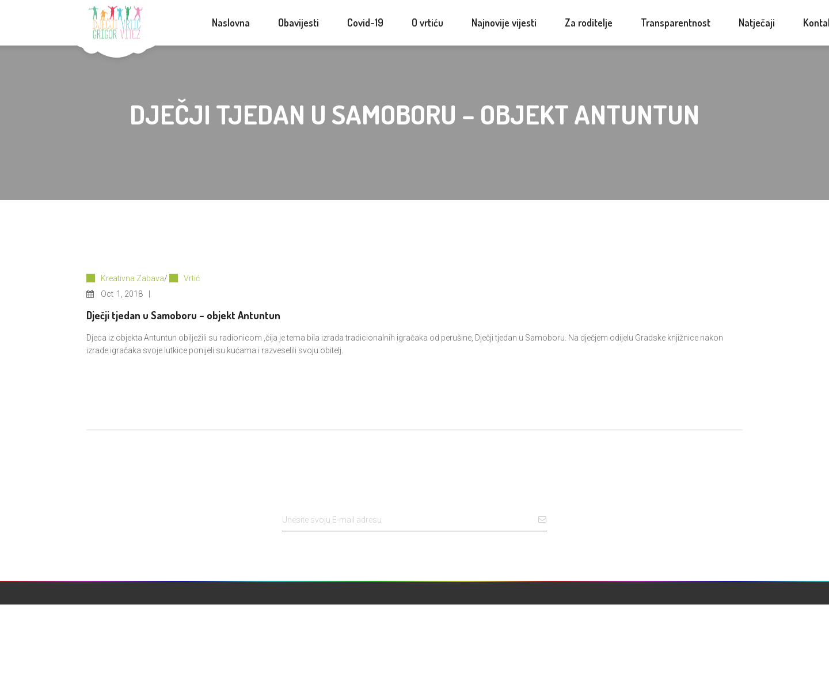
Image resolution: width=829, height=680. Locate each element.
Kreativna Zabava (132, 278)
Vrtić (192, 278)
